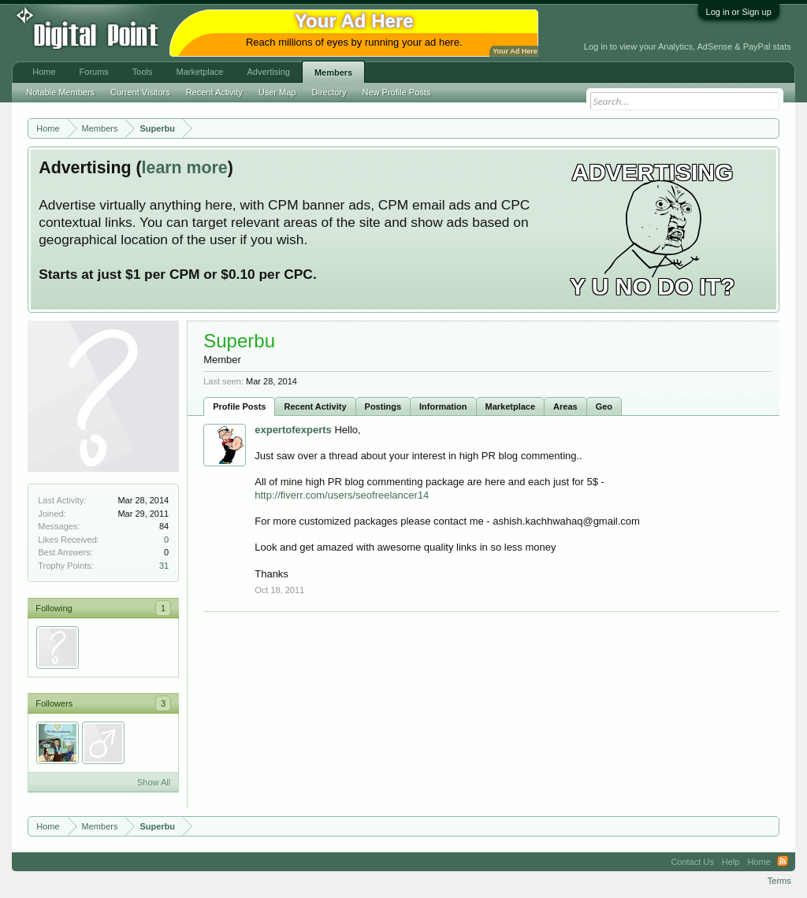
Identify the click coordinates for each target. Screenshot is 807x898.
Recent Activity (315, 406)
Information (443, 406)
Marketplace (510, 406)
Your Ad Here (515, 51)
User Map (277, 92)
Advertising (268, 71)
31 (164, 565)
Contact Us (692, 861)
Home (43, 71)
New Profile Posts (397, 92)
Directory (329, 92)
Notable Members (60, 92)
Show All (153, 782)
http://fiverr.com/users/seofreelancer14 (342, 495)
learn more (185, 167)
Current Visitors (140, 92)
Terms (779, 880)
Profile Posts (239, 406)
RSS (782, 861)
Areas (565, 406)
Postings (383, 406)
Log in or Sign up (739, 12)
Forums (94, 71)
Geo (604, 406)
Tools (142, 71)
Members (333, 72)
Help (731, 861)
